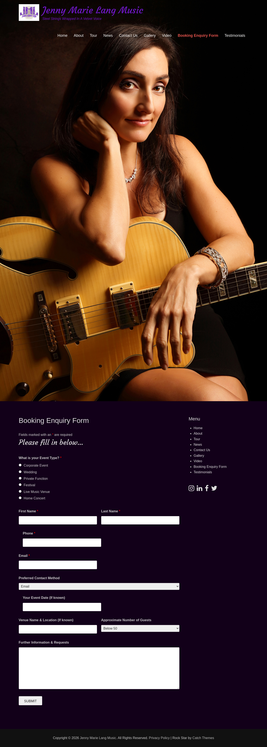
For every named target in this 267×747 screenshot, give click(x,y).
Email (24, 555)
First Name (28, 511)
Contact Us (128, 35)
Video (167, 35)
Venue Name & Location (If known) (46, 620)
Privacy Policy (159, 738)
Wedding (30, 472)
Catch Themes (203, 738)
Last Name (110, 511)
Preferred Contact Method (39, 578)
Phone (29, 533)
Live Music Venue (37, 492)
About (78, 35)
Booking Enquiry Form (198, 35)
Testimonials (234, 35)
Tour (93, 35)
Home (62, 35)
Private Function (36, 478)
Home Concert (34, 498)
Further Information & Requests (44, 642)
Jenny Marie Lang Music (92, 10)
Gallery (150, 35)
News (108, 35)
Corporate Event (36, 465)
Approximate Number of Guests (126, 620)
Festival (29, 485)
